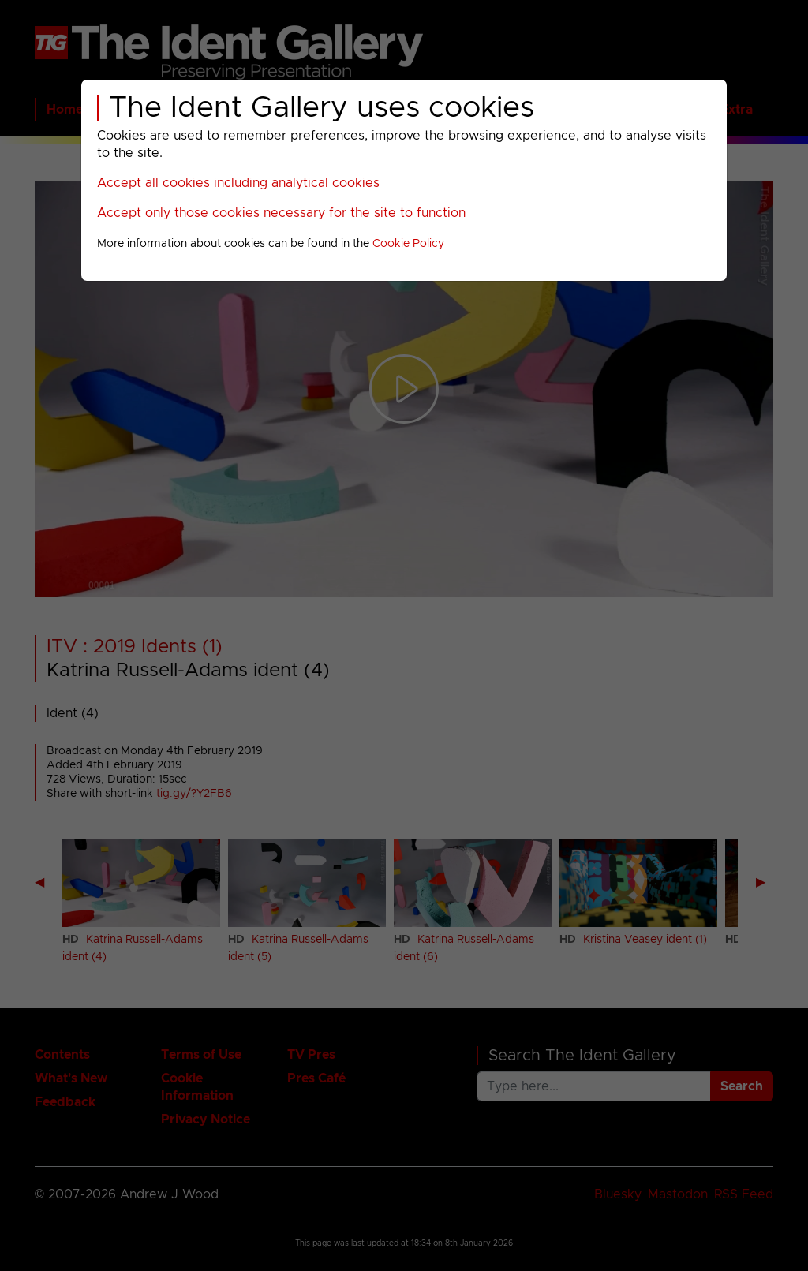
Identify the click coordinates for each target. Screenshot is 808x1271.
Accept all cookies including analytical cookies (238, 183)
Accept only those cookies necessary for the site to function (281, 213)
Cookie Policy (408, 243)
